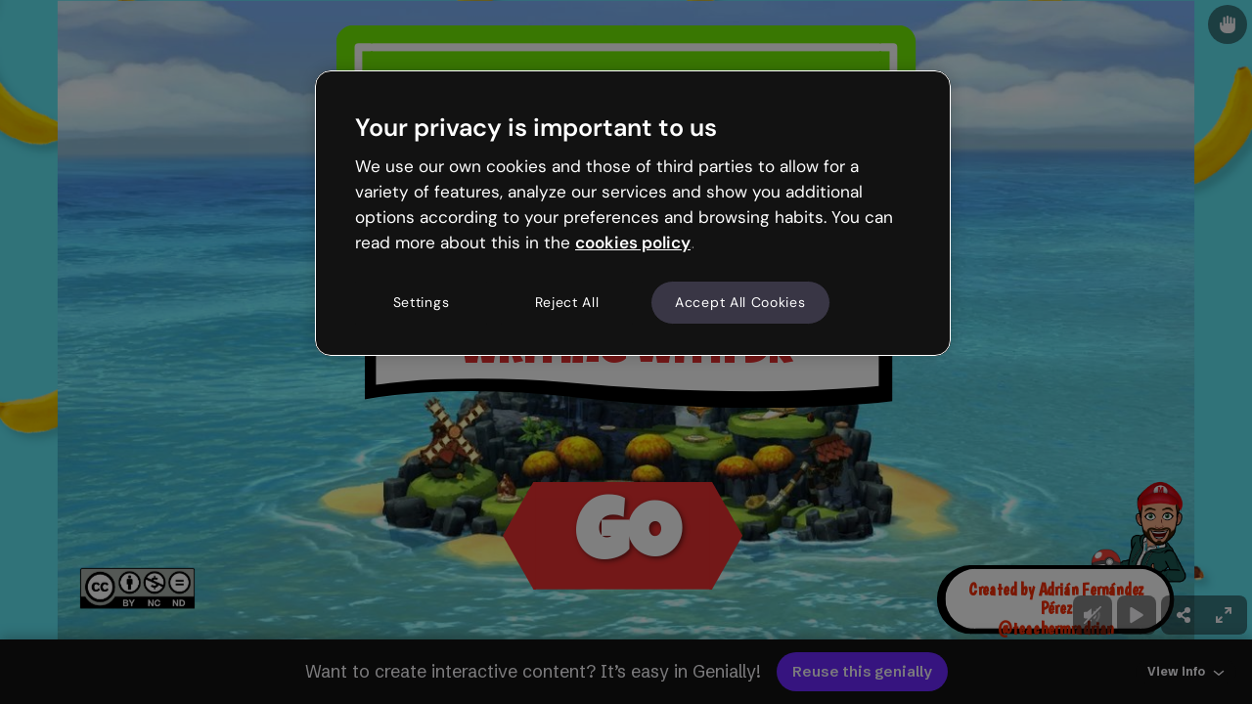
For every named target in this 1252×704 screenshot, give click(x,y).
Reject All (567, 302)
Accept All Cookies (740, 302)
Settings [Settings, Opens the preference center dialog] (421, 302)
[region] (633, 213)
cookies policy (633, 242)
